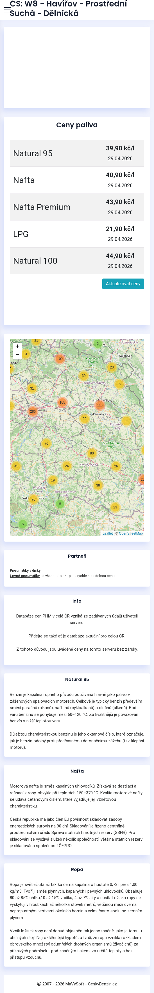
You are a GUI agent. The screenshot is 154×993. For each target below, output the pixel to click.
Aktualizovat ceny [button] (123, 283)
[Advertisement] (77, 67)
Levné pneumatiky (25, 576)
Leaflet (108, 533)
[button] (22, 524)
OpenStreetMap (131, 533)
